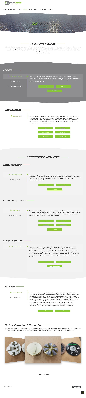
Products (25, 9)
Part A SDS (63, 87)
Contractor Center (42, 9)
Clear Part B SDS (63, 133)
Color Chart (63, 129)
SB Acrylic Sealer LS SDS (63, 266)
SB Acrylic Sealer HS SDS (55, 270)
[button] (43, 382)
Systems (19, 9)
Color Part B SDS (63, 137)
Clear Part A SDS (45, 133)
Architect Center (32, 9)
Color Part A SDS (45, 137)
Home (4, 9)
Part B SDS (55, 91)
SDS (63, 318)
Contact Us (50, 9)
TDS (46, 87)
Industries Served (12, 9)
